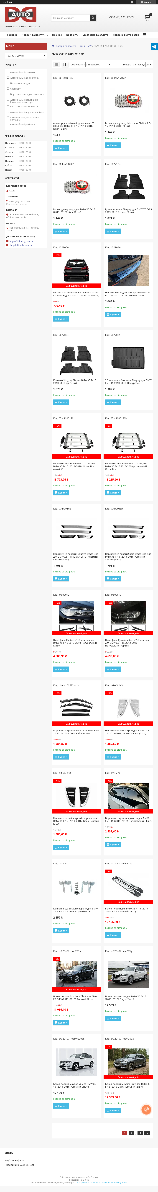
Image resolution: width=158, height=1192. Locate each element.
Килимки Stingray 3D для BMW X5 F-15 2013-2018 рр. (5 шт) (74, 381)
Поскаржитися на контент (88, 1182)
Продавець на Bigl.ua (79, 1180)
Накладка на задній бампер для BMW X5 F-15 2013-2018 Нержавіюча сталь (127, 294)
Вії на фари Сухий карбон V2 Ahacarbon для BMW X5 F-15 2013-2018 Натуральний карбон (127, 642)
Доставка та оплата (95, 34)
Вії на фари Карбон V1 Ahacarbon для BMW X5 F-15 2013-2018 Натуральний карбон (75, 642)
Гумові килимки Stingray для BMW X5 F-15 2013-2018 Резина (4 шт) (128, 210)
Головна (12, 34)
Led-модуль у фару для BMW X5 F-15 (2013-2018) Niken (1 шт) (74, 210)
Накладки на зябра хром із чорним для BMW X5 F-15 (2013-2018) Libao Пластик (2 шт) (76, 821)
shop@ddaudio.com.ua (21, 245)
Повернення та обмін (126, 34)
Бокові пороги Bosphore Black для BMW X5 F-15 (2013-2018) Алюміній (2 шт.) (75, 997)
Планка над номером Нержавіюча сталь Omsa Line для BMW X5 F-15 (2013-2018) (76, 294)
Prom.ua (94, 1177)
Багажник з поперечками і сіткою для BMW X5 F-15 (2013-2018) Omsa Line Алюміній (74, 466)
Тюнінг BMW (85, 46)
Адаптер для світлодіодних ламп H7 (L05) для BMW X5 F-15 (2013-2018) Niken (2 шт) (73, 126)
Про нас (57, 34)
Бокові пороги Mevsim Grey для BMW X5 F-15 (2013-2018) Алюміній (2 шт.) (127, 1085)
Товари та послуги (33, 34)
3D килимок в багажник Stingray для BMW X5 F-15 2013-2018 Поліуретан (128, 381)
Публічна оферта (15, 1160)
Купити (62, 147)
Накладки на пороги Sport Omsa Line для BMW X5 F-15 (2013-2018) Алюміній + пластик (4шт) (128, 556)
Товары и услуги (15, 55)
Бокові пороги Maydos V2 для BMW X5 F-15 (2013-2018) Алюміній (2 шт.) (76, 1085)
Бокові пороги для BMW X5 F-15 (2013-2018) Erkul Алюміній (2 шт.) (127, 910)
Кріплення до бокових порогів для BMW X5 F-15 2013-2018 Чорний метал (75, 910)
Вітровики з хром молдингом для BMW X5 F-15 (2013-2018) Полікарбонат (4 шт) (128, 819)
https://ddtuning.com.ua (21, 241)
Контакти (72, 34)
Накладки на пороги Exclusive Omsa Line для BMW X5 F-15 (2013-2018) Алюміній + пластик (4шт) (76, 556)
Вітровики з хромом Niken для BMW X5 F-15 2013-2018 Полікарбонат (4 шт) (76, 732)
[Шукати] (93, 18)
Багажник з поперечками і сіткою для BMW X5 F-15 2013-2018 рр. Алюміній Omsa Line (126, 466)
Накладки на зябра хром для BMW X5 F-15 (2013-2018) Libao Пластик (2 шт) (127, 732)
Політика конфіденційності (20, 1164)
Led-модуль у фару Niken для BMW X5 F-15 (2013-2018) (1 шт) (128, 124)
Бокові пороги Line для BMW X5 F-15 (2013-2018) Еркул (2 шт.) (125, 997)
